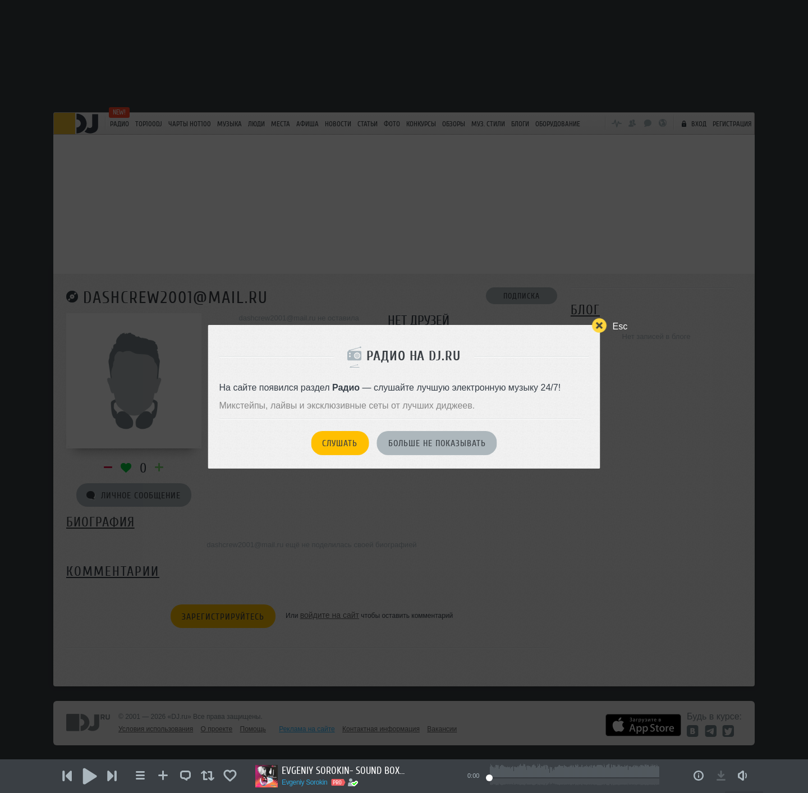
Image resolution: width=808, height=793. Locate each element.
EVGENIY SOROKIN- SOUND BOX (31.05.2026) (343, 770)
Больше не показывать (437, 443)
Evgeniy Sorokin (304, 782)
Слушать (339, 443)
